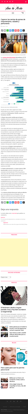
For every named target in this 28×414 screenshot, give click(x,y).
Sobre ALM (5, 406)
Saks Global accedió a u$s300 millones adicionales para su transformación (17, 334)
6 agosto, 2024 (4, 26)
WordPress (22, 409)
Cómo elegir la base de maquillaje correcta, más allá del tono (17, 385)
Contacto (24, 406)
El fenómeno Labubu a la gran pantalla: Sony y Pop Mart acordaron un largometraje (13, 310)
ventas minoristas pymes (9, 57)
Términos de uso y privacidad (15, 406)
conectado (14, 213)
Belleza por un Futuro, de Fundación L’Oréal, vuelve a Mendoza (17, 379)
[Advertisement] (14, 252)
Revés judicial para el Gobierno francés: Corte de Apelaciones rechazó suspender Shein (18, 328)
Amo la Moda (4, 409)
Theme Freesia (16, 409)
